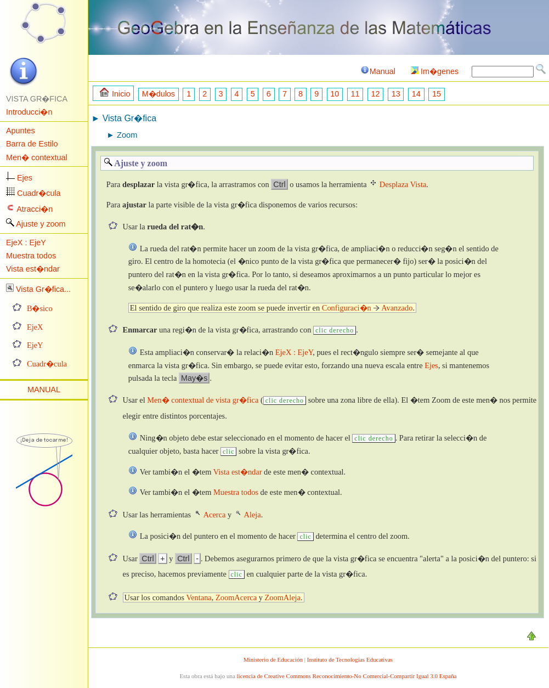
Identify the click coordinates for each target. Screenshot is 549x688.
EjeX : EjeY (26, 242)
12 (375, 93)
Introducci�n (29, 112)
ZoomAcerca (236, 597)
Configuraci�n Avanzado (367, 307)
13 (396, 93)
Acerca (214, 514)
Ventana (198, 597)
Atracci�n (34, 209)
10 (334, 93)
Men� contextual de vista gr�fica (202, 400)
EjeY (35, 345)
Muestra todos (31, 255)
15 (436, 93)
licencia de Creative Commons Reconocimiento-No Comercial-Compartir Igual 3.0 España (347, 676)
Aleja (252, 514)
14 (416, 93)
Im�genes (435, 71)
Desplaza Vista (403, 184)
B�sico (40, 308)
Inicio (115, 93)
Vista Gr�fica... (43, 289)
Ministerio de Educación (273, 659)
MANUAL (43, 389)
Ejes (24, 177)
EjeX (35, 327)
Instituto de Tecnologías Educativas (350, 659)
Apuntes (20, 130)
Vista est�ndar (33, 268)
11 (354, 93)
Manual (377, 71)
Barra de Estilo (32, 143)
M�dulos (158, 93)
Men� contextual (36, 157)
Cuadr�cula (39, 193)
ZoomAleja (282, 597)
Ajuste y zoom (40, 223)
